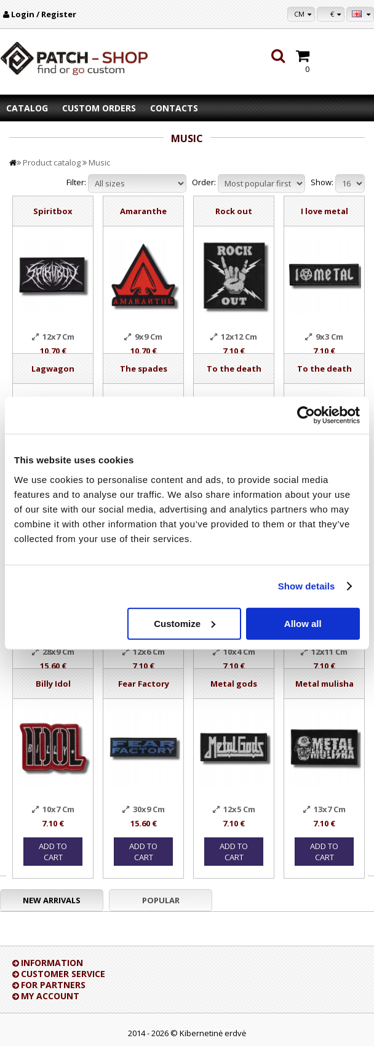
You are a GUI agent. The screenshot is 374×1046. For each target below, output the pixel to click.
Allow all (303, 623)
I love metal (324, 211)
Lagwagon (52, 368)
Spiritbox (53, 211)
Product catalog (52, 162)
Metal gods (233, 683)
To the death (234, 368)
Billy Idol (53, 683)
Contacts (174, 108)
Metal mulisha (324, 683)
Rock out (233, 211)
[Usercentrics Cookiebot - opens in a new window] (306, 415)
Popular (161, 900)
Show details (306, 586)
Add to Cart (53, 851)
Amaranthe (143, 211)
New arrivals (52, 900)
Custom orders (99, 108)
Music (99, 162)
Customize (184, 623)
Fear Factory (143, 683)
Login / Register (43, 14)
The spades (143, 368)
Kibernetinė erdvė (213, 1033)
